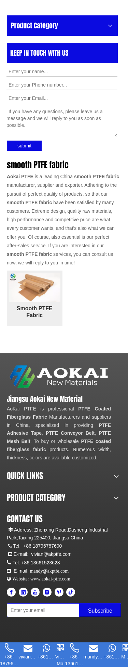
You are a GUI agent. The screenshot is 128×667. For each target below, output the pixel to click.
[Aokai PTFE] (60, 377)
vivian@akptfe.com (51, 554)
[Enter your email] (37, 610)
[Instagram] (47, 592)
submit (24, 145)
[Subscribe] (100, 610)
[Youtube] (35, 592)
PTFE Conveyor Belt (70, 433)
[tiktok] (70, 592)
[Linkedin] (23, 592)
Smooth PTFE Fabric (35, 311)
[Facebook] (11, 592)
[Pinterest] (59, 592)
